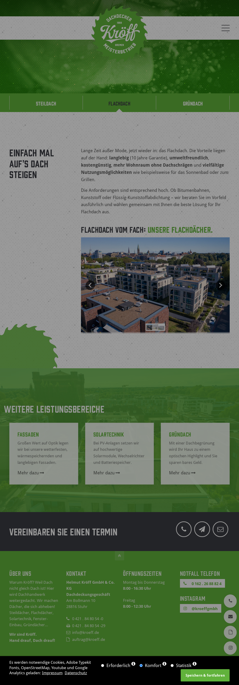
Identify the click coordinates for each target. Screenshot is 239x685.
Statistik (183, 665)
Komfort (153, 665)
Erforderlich (118, 665)
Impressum (52, 672)
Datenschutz (76, 672)
